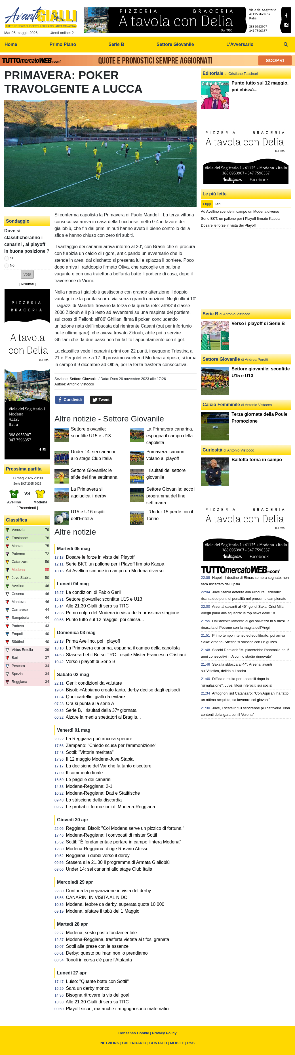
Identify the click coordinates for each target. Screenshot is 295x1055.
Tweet (101, 399)
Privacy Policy (164, 1033)
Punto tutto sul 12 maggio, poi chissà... (105, 619)
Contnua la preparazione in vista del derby (108, 890)
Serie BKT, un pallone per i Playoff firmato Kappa (115, 564)
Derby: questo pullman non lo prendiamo (107, 953)
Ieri (217, 204)
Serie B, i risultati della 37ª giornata (101, 710)
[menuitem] (285, 44)
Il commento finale (84, 772)
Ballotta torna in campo (256, 459)
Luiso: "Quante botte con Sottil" (97, 981)
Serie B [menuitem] (116, 44)
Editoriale (213, 73)
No (12, 265)
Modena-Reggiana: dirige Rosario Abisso (107, 848)
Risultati (27, 284)
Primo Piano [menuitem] (63, 44)
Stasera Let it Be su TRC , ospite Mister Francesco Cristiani (126, 654)
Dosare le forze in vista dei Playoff (100, 557)
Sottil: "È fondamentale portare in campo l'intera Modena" (123, 841)
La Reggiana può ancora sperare (99, 738)
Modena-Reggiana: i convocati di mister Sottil (111, 835)
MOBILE (177, 1043)
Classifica (16, 520)
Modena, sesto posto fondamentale (101, 932)
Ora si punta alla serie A (90, 703)
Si (11, 258)
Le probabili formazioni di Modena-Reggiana (110, 806)
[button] (27, 274)
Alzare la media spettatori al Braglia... (103, 717)
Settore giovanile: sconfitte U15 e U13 (104, 599)
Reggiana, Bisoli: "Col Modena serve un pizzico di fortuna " (125, 828)
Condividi (70, 399)
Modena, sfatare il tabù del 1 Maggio (103, 911)
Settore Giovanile (83, 379)
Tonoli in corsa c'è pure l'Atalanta (99, 959)
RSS (191, 1043)
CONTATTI (158, 1043)
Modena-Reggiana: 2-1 (89, 786)
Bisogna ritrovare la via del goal (97, 995)
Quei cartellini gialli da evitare (95, 696)
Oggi (207, 204)
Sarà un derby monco (87, 988)
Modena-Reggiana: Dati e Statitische (103, 793)
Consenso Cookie (133, 1033)
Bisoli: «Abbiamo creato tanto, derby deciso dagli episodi (123, 689)
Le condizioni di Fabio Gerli (93, 592)
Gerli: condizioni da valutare (94, 683)
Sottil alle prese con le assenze (97, 946)
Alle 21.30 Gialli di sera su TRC (97, 606)
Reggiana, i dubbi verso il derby (98, 855)
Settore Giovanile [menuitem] (175, 44)
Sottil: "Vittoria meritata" (90, 752)
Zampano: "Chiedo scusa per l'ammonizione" (111, 745)
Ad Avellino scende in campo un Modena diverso (115, 570)
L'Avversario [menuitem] (240, 44)
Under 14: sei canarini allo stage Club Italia (109, 869)
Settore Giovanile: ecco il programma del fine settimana (171, 496)
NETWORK (109, 1043)
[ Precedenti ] (27, 508)
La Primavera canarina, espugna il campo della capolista (169, 436)
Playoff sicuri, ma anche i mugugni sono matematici (117, 1008)
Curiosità (212, 450)
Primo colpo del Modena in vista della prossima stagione (122, 612)
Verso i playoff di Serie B (90, 661)
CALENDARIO (134, 1043)
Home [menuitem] (11, 44)
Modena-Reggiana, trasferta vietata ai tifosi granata (117, 939)
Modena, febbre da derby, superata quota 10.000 (115, 904)
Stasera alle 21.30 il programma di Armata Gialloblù (118, 862)
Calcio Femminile (221, 404)
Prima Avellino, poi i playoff (93, 641)
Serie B (210, 313)
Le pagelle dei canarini (88, 779)
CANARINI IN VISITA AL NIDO (97, 897)
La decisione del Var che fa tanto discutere (108, 765)
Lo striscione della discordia (94, 799)
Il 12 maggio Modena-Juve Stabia (100, 759)
